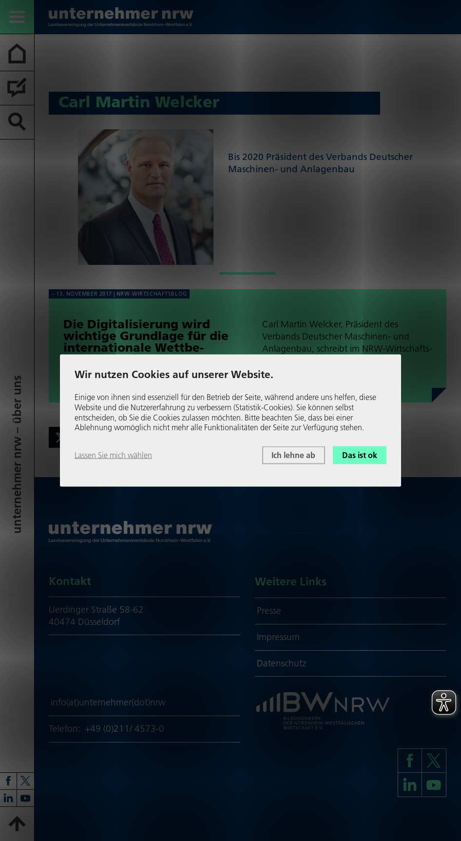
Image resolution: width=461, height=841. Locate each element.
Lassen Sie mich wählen (113, 455)
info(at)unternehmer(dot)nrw (108, 702)
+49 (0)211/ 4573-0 (124, 728)
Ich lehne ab (293, 455)
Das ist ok (359, 455)
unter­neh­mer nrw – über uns (17, 454)
